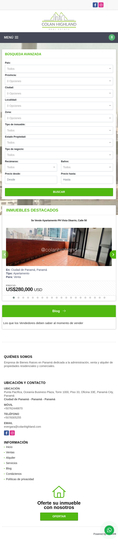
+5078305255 (12, 417)
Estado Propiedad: (15, 136)
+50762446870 (13, 408)
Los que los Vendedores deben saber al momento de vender (43, 323)
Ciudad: (9, 87)
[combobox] (59, 69)
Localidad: (11, 99)
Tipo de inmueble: (15, 124)
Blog (9, 468)
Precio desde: (13, 173)
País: (8, 62)
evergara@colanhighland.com (22, 426)
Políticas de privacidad (20, 479)
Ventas (10, 452)
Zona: (8, 112)
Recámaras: (12, 161)
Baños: (65, 161)
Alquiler (10, 457)
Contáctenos (14, 473)
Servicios (11, 463)
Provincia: (11, 75)
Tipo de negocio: (14, 149)
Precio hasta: (68, 173)
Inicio (9, 447)
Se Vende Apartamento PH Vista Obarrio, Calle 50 (59, 220)
